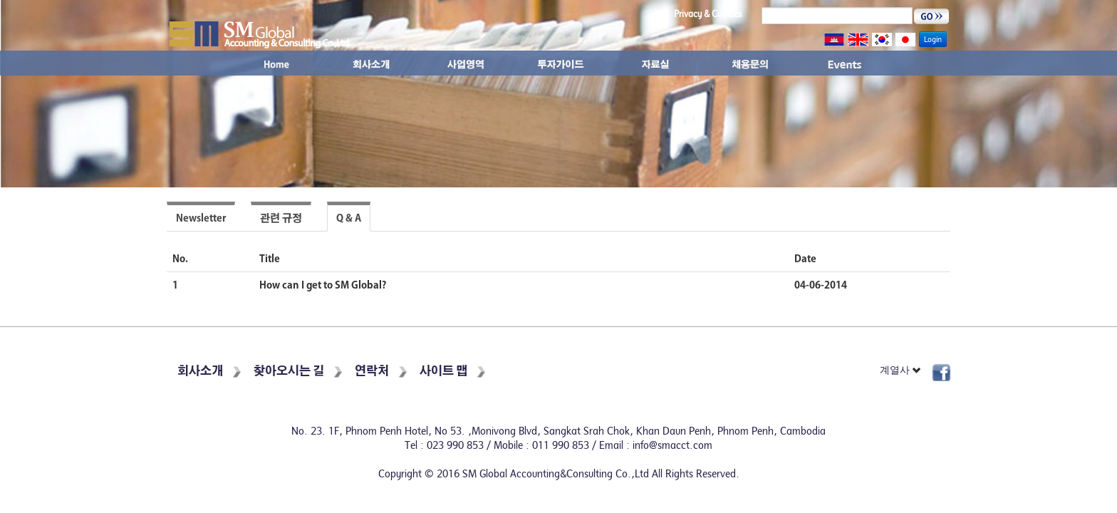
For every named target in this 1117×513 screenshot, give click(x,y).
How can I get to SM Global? (322, 285)
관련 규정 (281, 218)
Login (933, 39)
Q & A (348, 218)
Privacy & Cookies (708, 14)
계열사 (901, 370)
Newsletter (201, 218)
